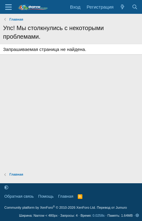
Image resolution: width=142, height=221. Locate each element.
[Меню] (8, 7)
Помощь (45, 196)
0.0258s (99, 215)
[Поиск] (135, 7)
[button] (6, 188)
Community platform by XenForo (50, 207)
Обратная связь (19, 196)
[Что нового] (122, 7)
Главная (65, 196)
